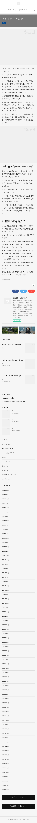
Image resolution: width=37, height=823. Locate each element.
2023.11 (5, 612)
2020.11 (5, 768)
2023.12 (5, 608)
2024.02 (5, 599)
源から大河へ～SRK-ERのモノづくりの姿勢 (15, 344)
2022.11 (5, 664)
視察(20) (8, 279)
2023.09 (5, 621)
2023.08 (5, 625)
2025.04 (5, 538)
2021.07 (5, 733)
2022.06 (5, 686)
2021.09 (5, 725)
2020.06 (5, 790)
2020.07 (5, 786)
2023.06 (5, 634)
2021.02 (5, 755)
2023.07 (5, 629)
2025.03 (5, 543)
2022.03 (5, 699)
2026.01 (5, 499)
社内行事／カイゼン (9, 475)
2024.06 (5, 582)
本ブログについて (17, 798)
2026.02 (5, 495)
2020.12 (5, 764)
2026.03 (5, 490)
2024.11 (5, 560)
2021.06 (5, 738)
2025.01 (5, 551)
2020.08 (5, 781)
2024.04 (5, 590)
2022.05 (5, 690)
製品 (4, 457)
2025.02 (5, 547)
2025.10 (5, 512)
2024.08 (5, 573)
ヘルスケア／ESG (8, 453)
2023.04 (5, 642)
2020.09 (5, 777)
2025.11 (5, 508)
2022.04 (5, 694)
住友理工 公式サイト (18, 806)
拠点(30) (4, 279)
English (15, 10)
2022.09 (5, 673)
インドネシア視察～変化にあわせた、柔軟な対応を (18, 376)
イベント (6, 462)
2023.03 (5, 647)
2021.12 (5, 712)
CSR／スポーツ (7, 449)
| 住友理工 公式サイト (24, 10)
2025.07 (5, 525)
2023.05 (5, 638)
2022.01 (5, 707)
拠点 (4, 23)
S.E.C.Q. (6, 444)
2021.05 (5, 742)
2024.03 (5, 595)
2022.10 (5, 668)
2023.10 (5, 616)
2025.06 (5, 530)
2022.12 (5, 660)
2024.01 (5, 603)
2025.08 (5, 521)
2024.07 (5, 577)
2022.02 (5, 703)
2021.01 (5, 759)
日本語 (9, 10)
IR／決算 (6, 479)
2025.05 (5, 534)
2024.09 (5, 569)
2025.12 (5, 503)
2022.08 (5, 677)
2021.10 (5, 720)
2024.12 (5, 556)
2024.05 (5, 586)
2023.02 (5, 651)
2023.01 (5, 655)
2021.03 (5, 751)
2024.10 (5, 564)
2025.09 (5, 517)
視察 (5, 470)
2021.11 (5, 716)
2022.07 (5, 681)
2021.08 (5, 729)
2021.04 (5, 746)
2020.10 (5, 772)
